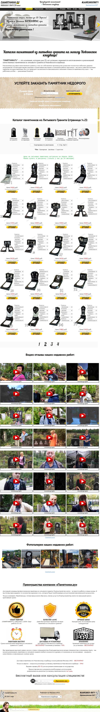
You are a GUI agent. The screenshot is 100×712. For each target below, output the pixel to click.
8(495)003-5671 (87, 693)
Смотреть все (50, 538)
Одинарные (43, 149)
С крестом (59, 149)
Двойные (51, 149)
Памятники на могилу (8, 4)
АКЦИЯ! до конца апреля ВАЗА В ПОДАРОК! (25, 707)
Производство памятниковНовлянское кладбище (50, 3)
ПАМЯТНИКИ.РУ (10, 2)
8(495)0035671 (90, 2)
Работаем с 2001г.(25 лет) (10, 5)
